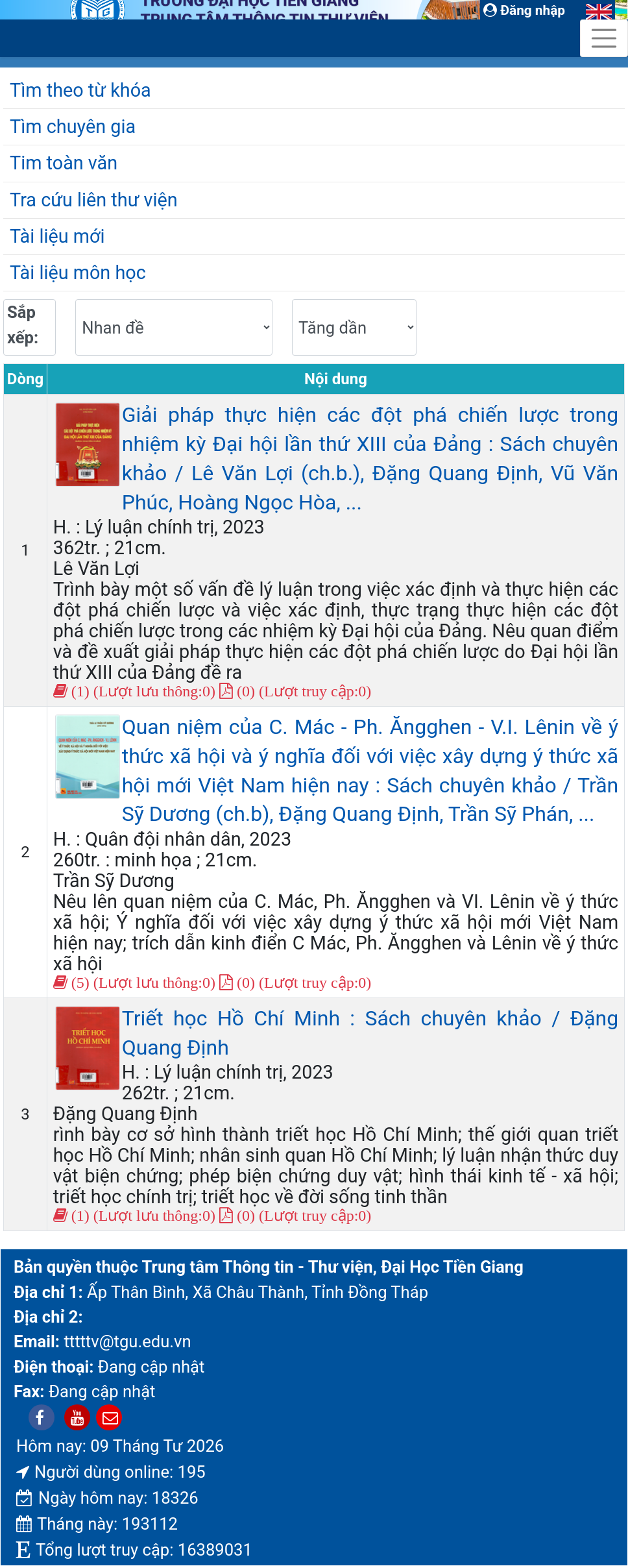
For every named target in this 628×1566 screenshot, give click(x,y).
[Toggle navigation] (604, 38)
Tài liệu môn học (78, 273)
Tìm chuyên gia (73, 127)
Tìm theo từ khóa (80, 90)
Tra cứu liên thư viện (94, 200)
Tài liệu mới (57, 236)
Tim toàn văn (63, 163)
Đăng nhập (524, 10)
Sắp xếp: (22, 324)
